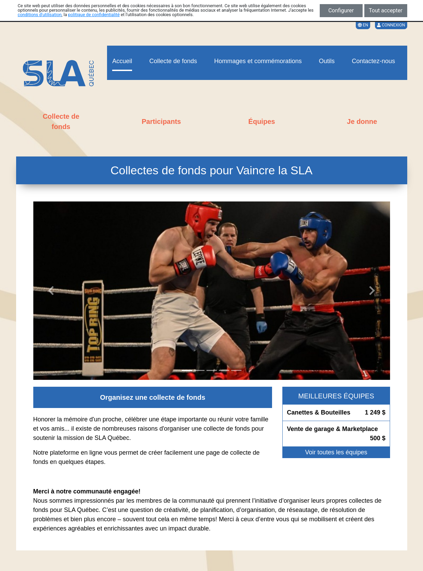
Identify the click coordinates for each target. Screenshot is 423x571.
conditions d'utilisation (40, 14)
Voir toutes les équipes (336, 452)
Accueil (122, 61)
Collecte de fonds (173, 61)
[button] (51, 290)
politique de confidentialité (94, 14)
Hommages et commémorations (258, 61)
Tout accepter (385, 10)
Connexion (391, 25)
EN (363, 25)
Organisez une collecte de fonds (152, 397)
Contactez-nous (373, 61)
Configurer (341, 10)
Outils (326, 61)
